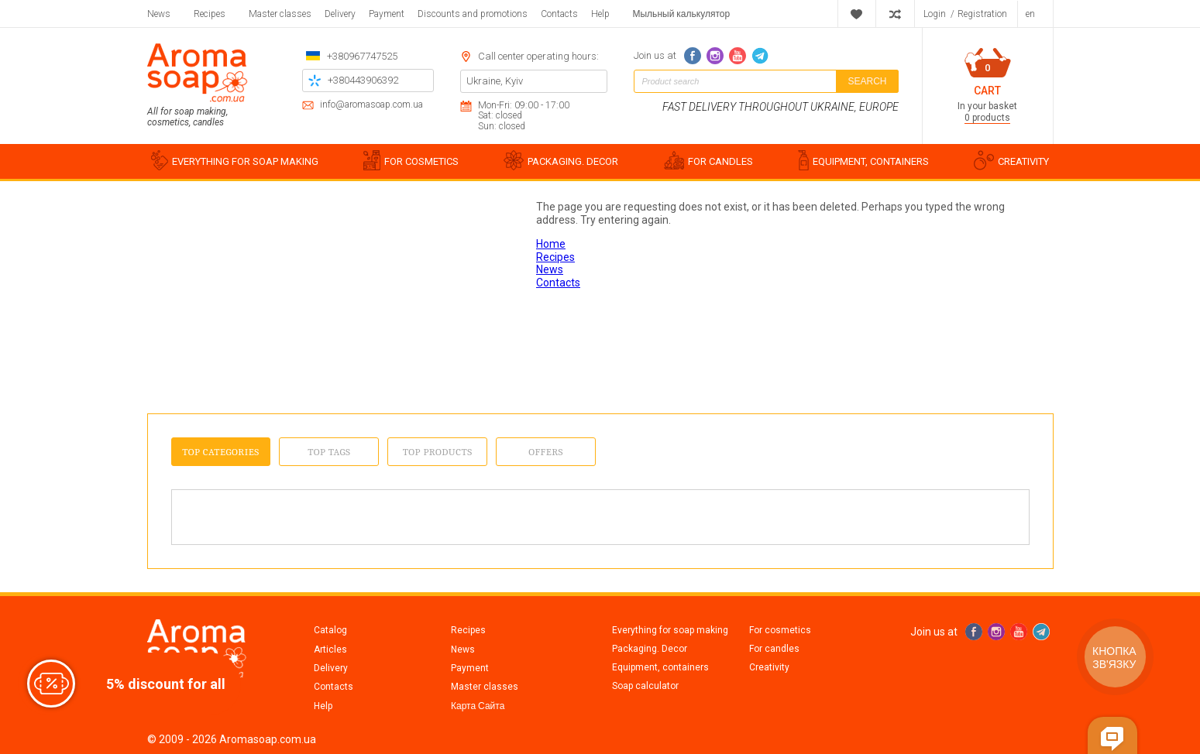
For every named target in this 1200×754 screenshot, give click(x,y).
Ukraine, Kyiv (494, 81)
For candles (774, 648)
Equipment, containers (660, 667)
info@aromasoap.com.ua (371, 105)
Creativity (769, 667)
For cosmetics (780, 630)
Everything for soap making (670, 630)
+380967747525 (362, 56)
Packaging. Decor (649, 648)
